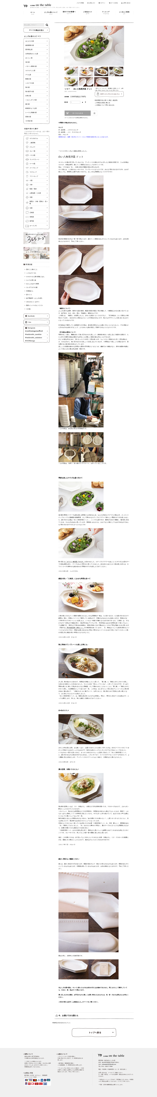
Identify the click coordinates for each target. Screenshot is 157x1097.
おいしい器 (28, 58)
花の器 (27, 62)
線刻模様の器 (29, 45)
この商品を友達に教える (102, 102)
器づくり (29, 294)
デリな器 (28, 74)
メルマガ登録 (80, 3)
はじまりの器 (29, 41)
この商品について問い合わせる (104, 105)
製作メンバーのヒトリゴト (34, 305)
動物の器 (28, 79)
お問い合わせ (126, 3)
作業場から (29, 291)
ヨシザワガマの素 (31, 287)
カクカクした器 (30, 70)
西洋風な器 (28, 49)
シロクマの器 (29, 83)
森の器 (27, 104)
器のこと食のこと (31, 269)
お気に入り (92, 3)
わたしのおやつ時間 (32, 284)
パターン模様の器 (31, 66)
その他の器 (28, 121)
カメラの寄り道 (31, 280)
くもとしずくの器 (31, 100)
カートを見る (114, 3)
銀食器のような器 (31, 108)
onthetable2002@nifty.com (109, 1064)
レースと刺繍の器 (31, 112)
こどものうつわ (31, 273)
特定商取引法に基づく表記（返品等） (107, 100)
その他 (28, 309)
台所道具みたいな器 (31, 53)
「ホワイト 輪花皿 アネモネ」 (75, 561)
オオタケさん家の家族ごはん (35, 276)
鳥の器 (27, 87)
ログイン (102, 3)
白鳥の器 (28, 95)
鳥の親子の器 (29, 91)
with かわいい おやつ (32, 302)
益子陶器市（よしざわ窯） (34, 298)
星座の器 (28, 116)
